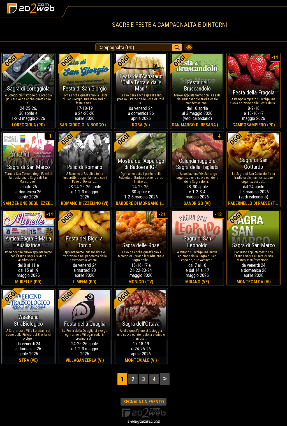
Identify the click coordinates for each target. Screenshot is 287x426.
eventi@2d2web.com (143, 421)
